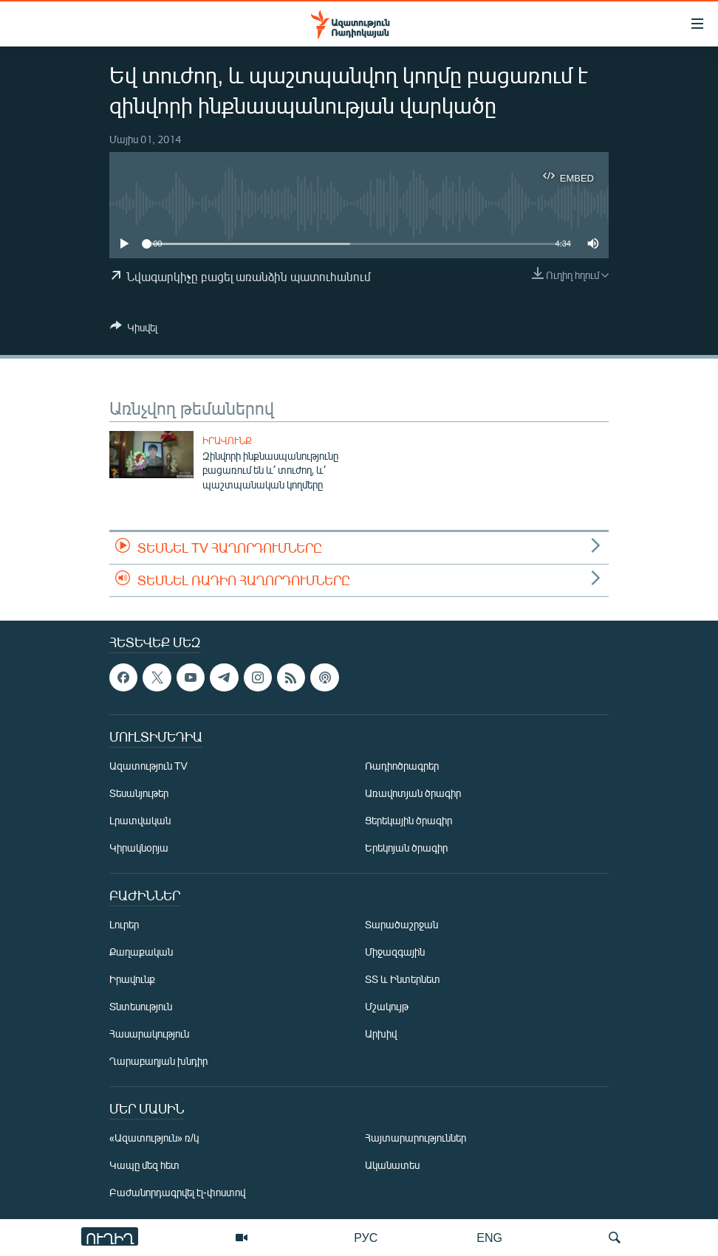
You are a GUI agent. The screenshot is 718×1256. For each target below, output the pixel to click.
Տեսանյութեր (138, 793)
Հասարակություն (149, 1034)
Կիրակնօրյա (138, 848)
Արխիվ (381, 1034)
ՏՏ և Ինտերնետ (402, 979)
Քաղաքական (141, 952)
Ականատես (392, 1165)
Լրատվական (140, 821)
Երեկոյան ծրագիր (406, 848)
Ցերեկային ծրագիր (408, 821)
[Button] (133, 330)
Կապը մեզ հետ (144, 1165)
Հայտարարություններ (415, 1138)
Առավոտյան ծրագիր (413, 793)
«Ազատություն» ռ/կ (154, 1138)
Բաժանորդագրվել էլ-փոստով (177, 1193)
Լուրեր (124, 925)
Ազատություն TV (148, 766)
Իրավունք (227, 440)
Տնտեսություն (140, 1007)
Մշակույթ (386, 1007)
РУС (365, 1237)
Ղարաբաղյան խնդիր (158, 1061)
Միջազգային (395, 952)
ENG (489, 1237)
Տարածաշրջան (401, 925)
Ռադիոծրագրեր (402, 766)
